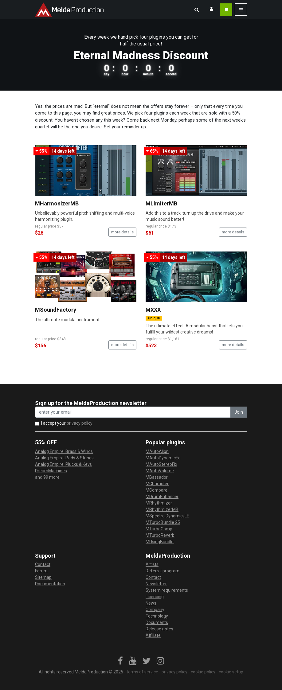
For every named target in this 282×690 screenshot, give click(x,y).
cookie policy (203, 671)
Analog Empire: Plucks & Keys (63, 464)
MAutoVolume (160, 470)
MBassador (157, 477)
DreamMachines (51, 470)
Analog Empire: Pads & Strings (64, 457)
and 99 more (47, 477)
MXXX (153, 309)
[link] (120, 661)
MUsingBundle (160, 541)
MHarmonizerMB (57, 203)
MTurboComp (159, 528)
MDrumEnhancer (162, 496)
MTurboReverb (160, 535)
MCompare (156, 490)
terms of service (142, 671)
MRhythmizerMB (162, 509)
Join (238, 412)
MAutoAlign (157, 451)
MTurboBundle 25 (163, 522)
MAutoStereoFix (161, 464)
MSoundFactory (55, 309)
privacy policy (79, 423)
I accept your (66, 423)
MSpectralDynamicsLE (167, 515)
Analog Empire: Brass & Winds (64, 451)
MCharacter (157, 483)
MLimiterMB (161, 203)
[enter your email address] (133, 412)
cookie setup (231, 671)
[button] (196, 9)
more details (122, 232)
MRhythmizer (159, 503)
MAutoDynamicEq (163, 457)
